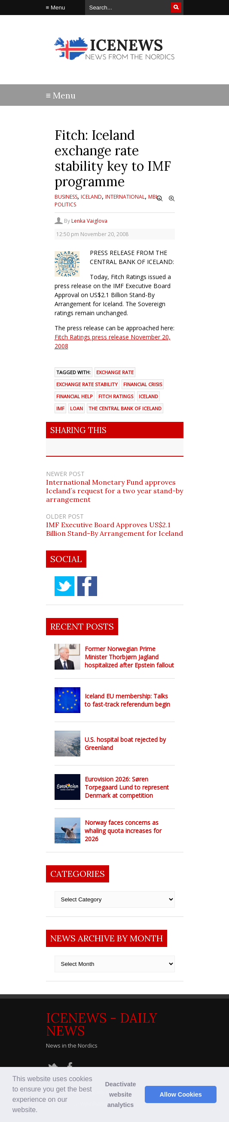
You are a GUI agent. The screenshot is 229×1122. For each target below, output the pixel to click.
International (125, 196)
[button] (41, 1111)
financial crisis (142, 384)
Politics (65, 204)
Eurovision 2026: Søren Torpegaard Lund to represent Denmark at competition (127, 787)
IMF (60, 408)
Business (66, 196)
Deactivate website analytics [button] (120, 1094)
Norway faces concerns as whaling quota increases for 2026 (123, 830)
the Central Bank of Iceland (125, 408)
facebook (87, 586)
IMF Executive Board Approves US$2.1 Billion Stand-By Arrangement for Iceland (114, 529)
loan (76, 408)
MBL (153, 196)
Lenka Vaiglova (89, 220)
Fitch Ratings (115, 396)
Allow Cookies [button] (181, 1094)
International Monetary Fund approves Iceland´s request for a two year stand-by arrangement (114, 491)
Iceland (91, 196)
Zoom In (172, 199)
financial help (74, 396)
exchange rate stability (87, 384)
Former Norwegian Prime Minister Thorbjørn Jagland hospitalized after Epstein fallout (129, 657)
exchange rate (115, 372)
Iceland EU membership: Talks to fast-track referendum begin (127, 700)
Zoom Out (160, 199)
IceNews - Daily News (101, 1024)
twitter (64, 586)
